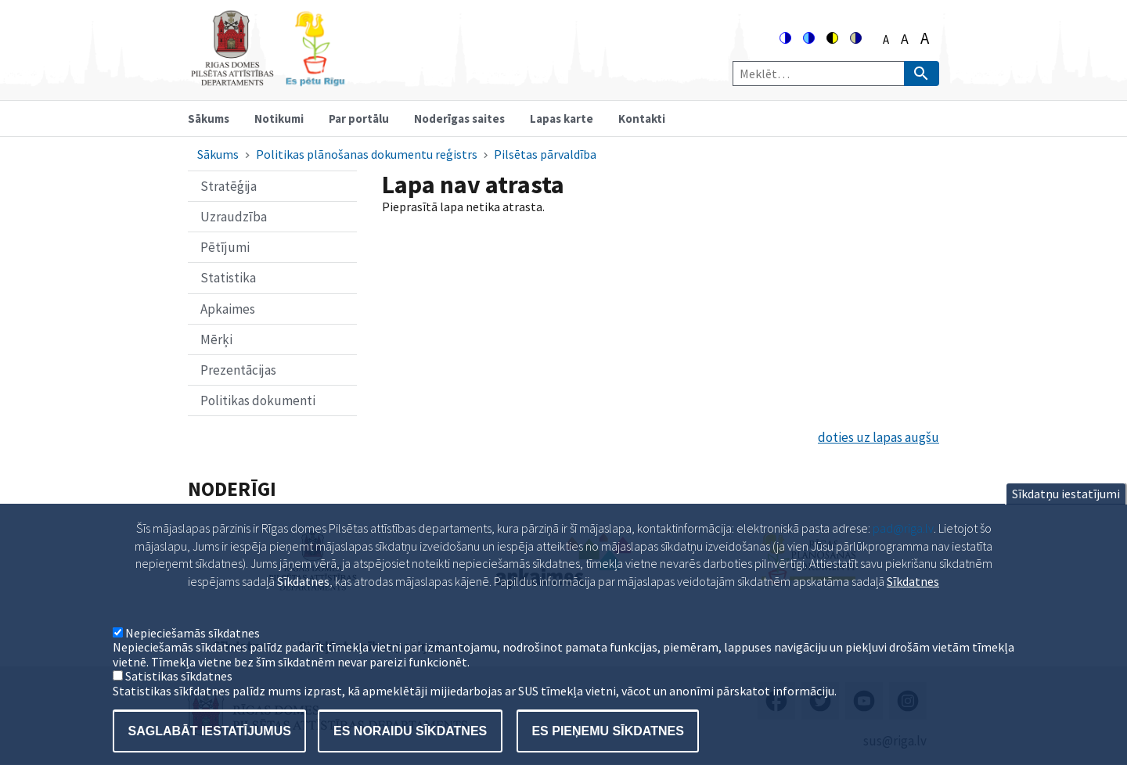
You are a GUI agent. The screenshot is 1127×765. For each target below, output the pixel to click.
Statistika (228, 277)
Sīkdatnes (913, 604)
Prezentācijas (238, 370)
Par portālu (359, 118)
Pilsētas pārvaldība (545, 154)
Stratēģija (228, 186)
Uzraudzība (233, 216)
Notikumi (279, 118)
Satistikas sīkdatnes (178, 699)
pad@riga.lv (903, 551)
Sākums (208, 118)
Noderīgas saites (459, 118)
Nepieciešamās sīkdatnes (192, 656)
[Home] (267, 79)
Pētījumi (225, 247)
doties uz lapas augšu (878, 437)
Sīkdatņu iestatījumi (1066, 517)
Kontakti (641, 118)
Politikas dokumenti (257, 400)
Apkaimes (227, 309)
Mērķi (216, 339)
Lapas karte (561, 118)
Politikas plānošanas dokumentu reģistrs (366, 154)
